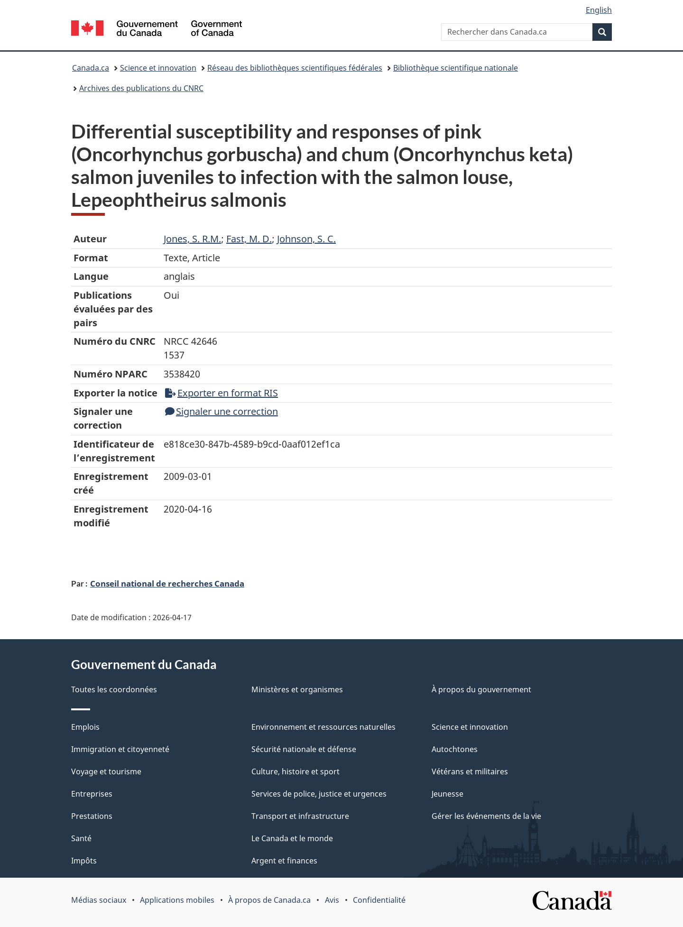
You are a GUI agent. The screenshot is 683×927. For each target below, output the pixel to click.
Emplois (85, 727)
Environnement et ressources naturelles (323, 727)
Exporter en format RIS (221, 392)
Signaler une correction (221, 411)
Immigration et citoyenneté (120, 749)
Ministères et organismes (297, 689)
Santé (81, 838)
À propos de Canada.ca (269, 900)
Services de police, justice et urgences (319, 794)
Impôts (84, 860)
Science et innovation (158, 68)
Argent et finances (284, 860)
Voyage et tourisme (106, 771)
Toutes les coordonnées (114, 689)
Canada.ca (90, 68)
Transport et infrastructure (300, 816)
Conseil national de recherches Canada (167, 583)
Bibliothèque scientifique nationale (455, 68)
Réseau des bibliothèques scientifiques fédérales (294, 68)
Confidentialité (379, 900)
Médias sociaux (98, 900)
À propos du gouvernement (481, 689)
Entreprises (91, 794)
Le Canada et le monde (292, 838)
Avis (332, 900)
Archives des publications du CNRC (141, 88)
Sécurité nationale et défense (303, 749)
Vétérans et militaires (470, 771)
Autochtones (455, 749)
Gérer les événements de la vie (486, 816)
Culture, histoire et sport (295, 771)
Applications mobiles (177, 900)
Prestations (91, 816)
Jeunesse (447, 794)
